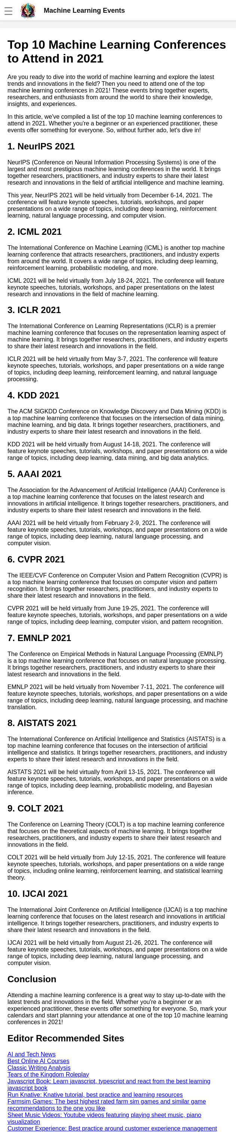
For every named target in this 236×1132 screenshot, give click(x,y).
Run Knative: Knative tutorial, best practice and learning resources (95, 1095)
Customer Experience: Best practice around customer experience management (112, 1128)
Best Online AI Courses (38, 1061)
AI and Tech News (31, 1054)
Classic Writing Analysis (39, 1068)
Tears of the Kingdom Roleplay (48, 1074)
